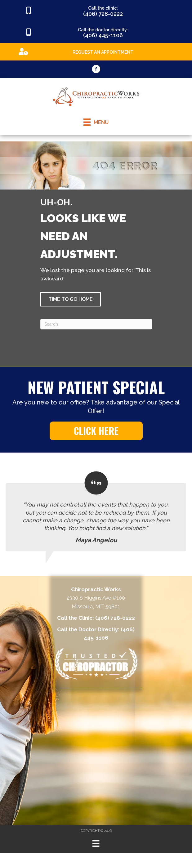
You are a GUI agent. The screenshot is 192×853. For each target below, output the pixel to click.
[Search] (96, 324)
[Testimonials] (96, 511)
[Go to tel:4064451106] (96, 32)
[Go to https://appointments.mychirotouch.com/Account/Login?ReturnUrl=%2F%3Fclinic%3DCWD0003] (96, 51)
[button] (70, 299)
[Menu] (95, 843)
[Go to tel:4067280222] (96, 11)
